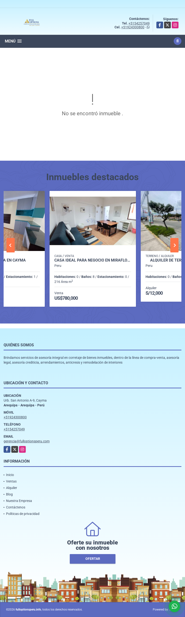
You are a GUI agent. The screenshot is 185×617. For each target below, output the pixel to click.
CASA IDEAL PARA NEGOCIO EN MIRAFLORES (92, 260)
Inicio (10, 475)
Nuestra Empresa (19, 501)
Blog (9, 494)
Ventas (11, 481)
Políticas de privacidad (22, 514)
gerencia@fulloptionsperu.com (27, 441)
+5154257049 (139, 23)
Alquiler (11, 488)
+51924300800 (132, 27)
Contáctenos (15, 507)
